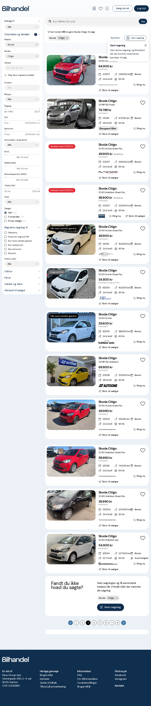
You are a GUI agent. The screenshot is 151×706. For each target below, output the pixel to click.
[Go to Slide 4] (73, 125)
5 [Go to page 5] (100, 622)
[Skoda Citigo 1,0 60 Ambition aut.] (97, 552)
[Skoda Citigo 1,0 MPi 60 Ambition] (97, 374)
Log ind (141, 8)
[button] (71, 70)
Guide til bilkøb (48, 682)
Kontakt (119, 685)
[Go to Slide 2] (67, 169)
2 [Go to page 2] (82, 622)
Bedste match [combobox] (132, 47)
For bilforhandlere (87, 679)
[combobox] (24, 44)
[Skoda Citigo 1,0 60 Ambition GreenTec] (97, 202)
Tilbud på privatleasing (53, 686)
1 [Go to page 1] (76, 622)
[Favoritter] (100, 8)
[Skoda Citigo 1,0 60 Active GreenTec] (97, 161)
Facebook (120, 675)
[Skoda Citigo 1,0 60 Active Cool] (97, 73)
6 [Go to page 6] (106, 622)
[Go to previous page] (70, 622)
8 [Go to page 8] (117, 622)
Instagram (121, 679)
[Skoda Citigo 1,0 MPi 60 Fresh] (97, 117)
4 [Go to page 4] (94, 622)
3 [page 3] (88, 622)
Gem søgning (135, 38)
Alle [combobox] (9, 26)
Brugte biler (46, 675)
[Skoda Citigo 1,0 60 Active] (97, 331)
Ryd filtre (115, 38)
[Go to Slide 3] (71, 125)
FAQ (79, 675)
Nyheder (45, 679)
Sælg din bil (122, 8)
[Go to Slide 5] (75, 125)
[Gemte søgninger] (94, 8)
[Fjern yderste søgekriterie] (67, 38)
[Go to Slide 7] (77, 213)
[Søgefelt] (95, 21)
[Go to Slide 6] (76, 169)
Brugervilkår (84, 686)
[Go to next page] (123, 622)
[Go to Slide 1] (66, 125)
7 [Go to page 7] (111, 622)
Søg (143, 21)
